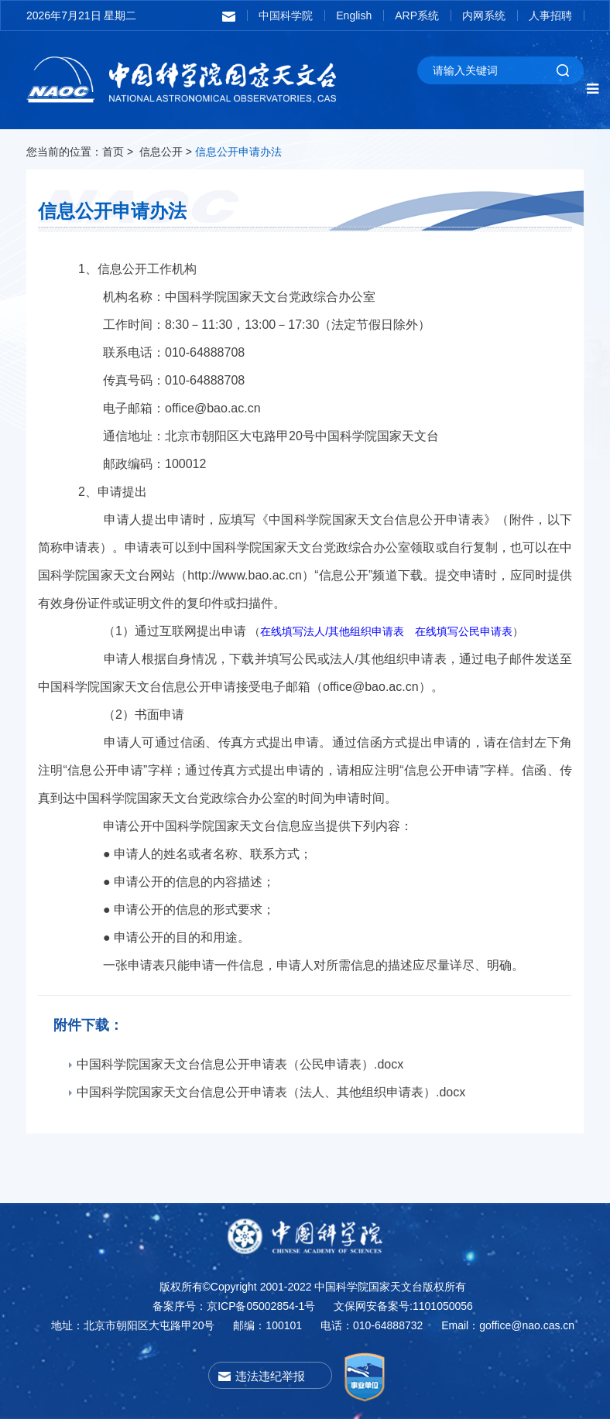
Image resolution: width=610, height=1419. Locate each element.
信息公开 (161, 151)
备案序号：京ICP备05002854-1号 (233, 1306)
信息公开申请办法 (238, 151)
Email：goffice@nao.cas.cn (507, 1325)
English (354, 15)
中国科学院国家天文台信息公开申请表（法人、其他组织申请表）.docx (259, 1092)
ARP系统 (417, 15)
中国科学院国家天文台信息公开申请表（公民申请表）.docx (228, 1064)
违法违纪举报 (270, 1376)
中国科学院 (286, 15)
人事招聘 (550, 15)
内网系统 (483, 15)
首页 (113, 151)
